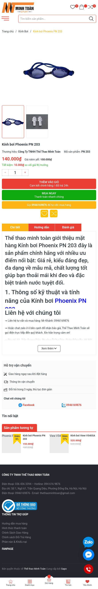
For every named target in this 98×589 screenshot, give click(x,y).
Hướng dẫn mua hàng (14, 523)
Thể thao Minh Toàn (35, 568)
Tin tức (68, 585)
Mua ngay (49, 195)
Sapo (64, 568)
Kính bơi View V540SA (83, 435)
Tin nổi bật (10, 416)
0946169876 (39, 204)
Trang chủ (10, 585)
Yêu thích (87, 585)
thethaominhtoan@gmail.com (57, 493)
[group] (49, 70)
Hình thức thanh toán (14, 528)
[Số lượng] (15, 172)
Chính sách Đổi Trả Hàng (16, 537)
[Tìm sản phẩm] (57, 19)
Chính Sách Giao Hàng (15, 532)
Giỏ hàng (49, 583)
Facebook (28, 404)
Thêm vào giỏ (49, 183)
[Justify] (91, 19)
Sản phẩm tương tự (18, 428)
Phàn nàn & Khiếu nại (14, 541)
